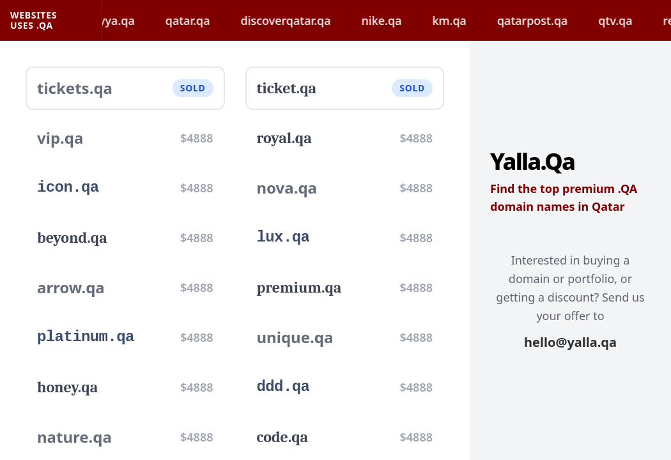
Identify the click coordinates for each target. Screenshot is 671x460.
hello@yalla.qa (570, 342)
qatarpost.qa (544, 20)
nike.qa (393, 20)
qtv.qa (627, 20)
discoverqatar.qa (297, 20)
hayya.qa (121, 20)
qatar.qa (199, 20)
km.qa (460, 20)
